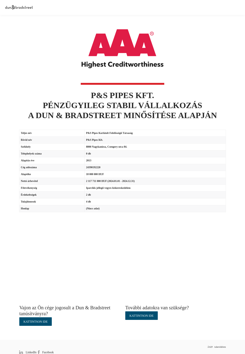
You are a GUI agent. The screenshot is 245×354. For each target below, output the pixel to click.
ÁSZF (203, 346)
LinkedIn (27, 346)
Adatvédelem (219, 346)
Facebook (48, 346)
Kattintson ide (36, 321)
